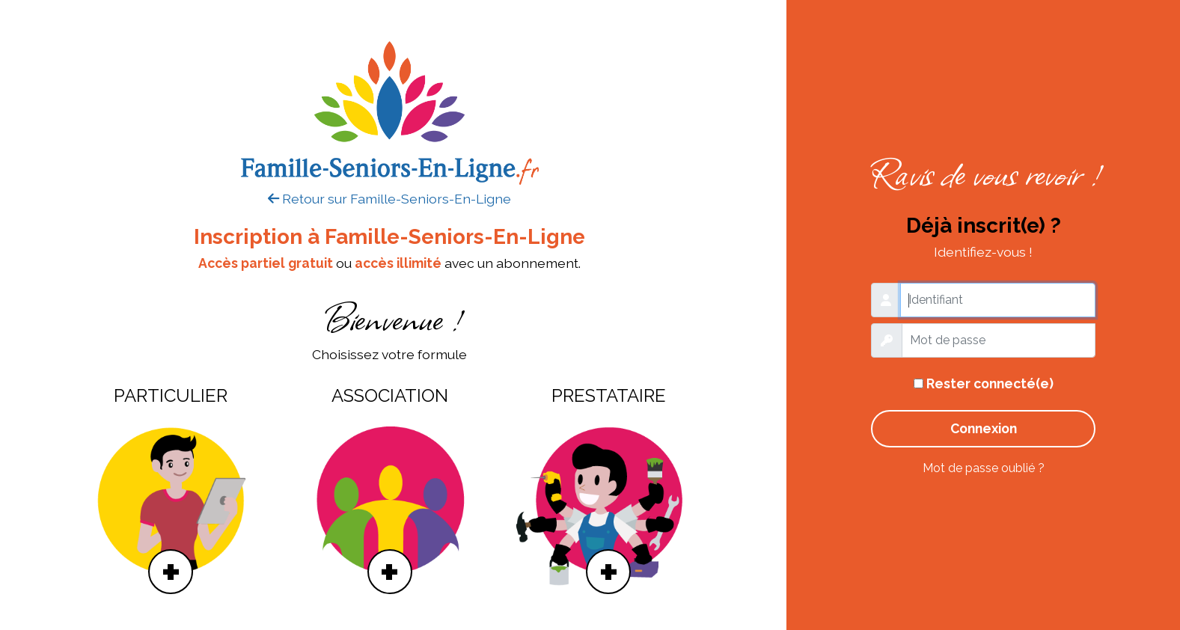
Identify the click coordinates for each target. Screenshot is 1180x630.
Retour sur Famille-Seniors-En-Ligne (389, 199)
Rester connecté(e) (984, 383)
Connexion (983, 428)
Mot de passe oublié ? (984, 468)
